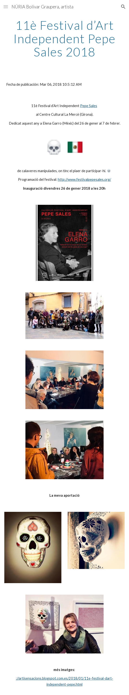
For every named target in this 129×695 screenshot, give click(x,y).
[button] (6, 6)
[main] (64, 38)
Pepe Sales (88, 106)
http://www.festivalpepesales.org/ (84, 179)
